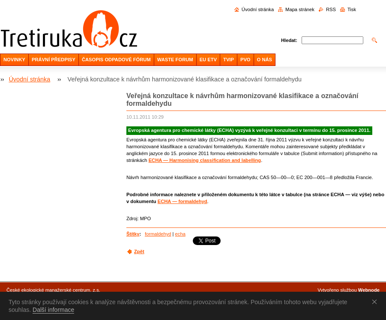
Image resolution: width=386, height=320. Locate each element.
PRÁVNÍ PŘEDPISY (53, 59)
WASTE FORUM (175, 59)
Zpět (139, 251)
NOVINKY (14, 59)
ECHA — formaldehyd (182, 201)
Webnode (369, 290)
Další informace (53, 309)
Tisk (351, 9)
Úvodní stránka (258, 9)
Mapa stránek (299, 9)
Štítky (132, 233)
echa (180, 233)
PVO (245, 59)
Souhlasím (376, 301)
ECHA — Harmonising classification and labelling (205, 160)
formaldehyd (158, 233)
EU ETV (208, 59)
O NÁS (264, 59)
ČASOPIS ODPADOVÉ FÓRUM (116, 59)
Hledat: (289, 40)
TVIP (228, 59)
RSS (331, 9)
